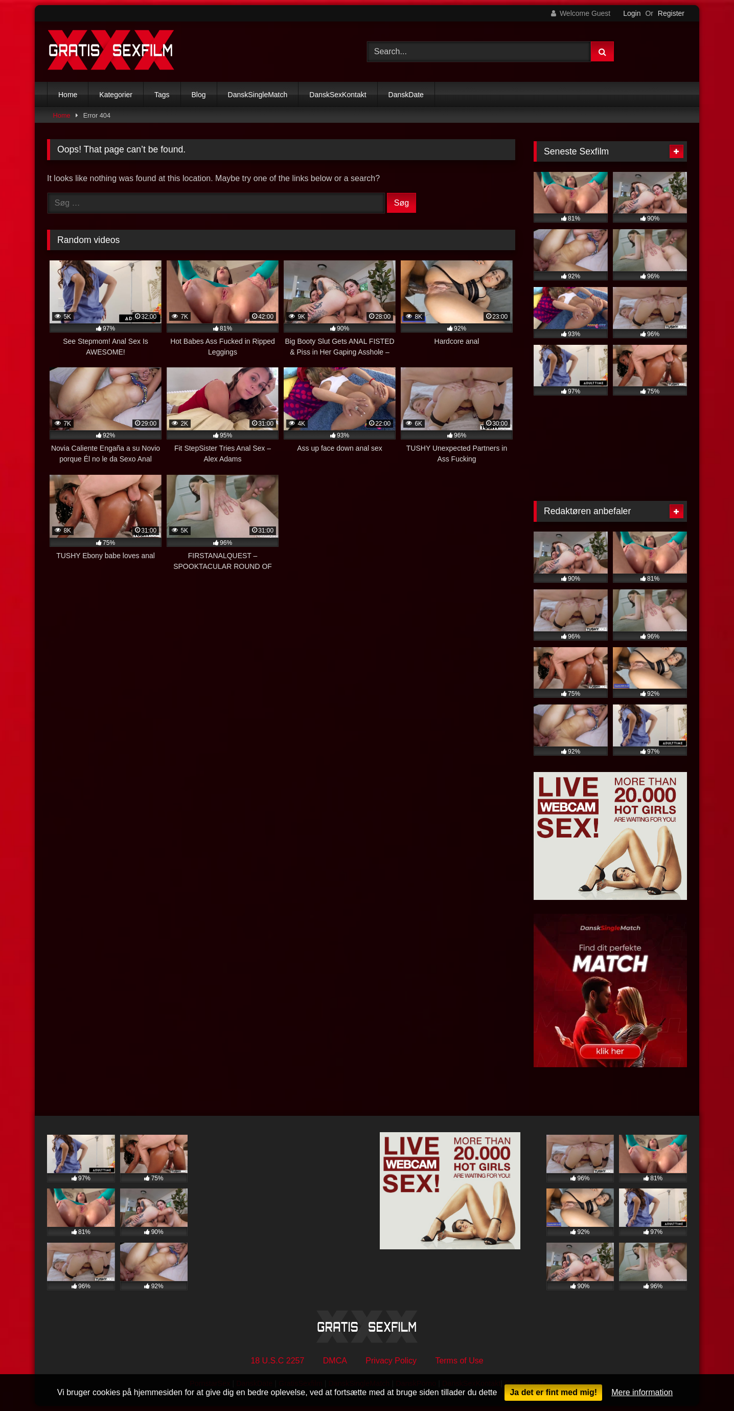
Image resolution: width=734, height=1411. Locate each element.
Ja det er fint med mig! (553, 1392)
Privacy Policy (391, 1360)
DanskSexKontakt (337, 95)
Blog (199, 95)
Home (67, 95)
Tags (162, 95)
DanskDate (406, 95)
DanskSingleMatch (258, 95)
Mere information (642, 1392)
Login (631, 13)
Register (671, 13)
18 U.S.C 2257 (277, 1360)
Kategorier (115, 95)
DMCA (335, 1360)
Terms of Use (459, 1360)
